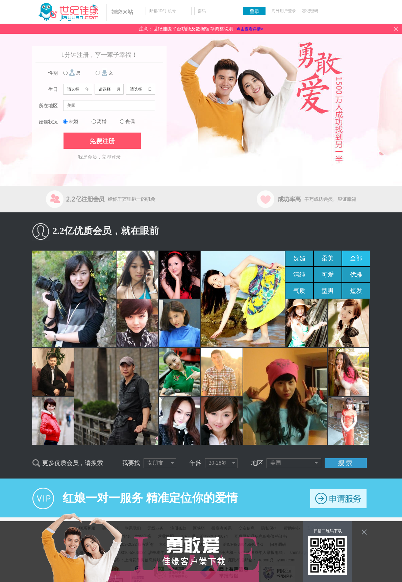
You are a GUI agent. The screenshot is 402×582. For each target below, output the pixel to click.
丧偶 (130, 121)
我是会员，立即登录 (99, 157)
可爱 (328, 274)
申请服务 (338, 498)
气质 (299, 290)
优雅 (356, 274)
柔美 (328, 258)
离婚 (101, 121)
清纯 (299, 274)
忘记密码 (310, 10)
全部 (356, 258)
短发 (356, 290)
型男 (328, 290)
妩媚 (299, 258)
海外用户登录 (284, 10)
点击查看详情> (249, 29)
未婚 (73, 121)
